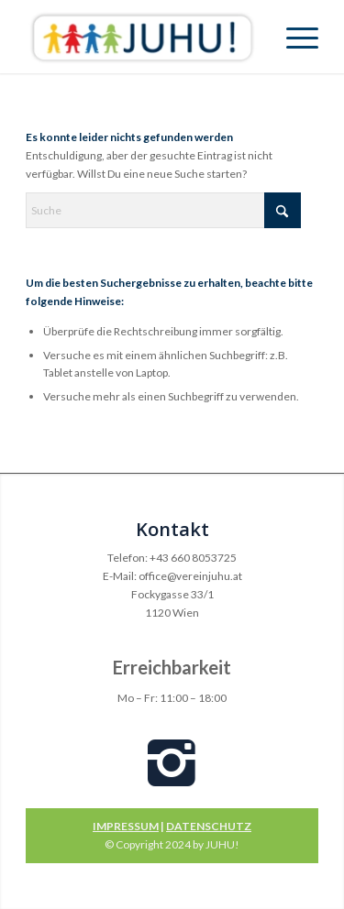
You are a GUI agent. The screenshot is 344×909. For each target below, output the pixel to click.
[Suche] (163, 210)
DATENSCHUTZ (208, 826)
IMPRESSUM (126, 826)
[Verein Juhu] (143, 36)
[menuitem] (293, 36)
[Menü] (293, 36)
